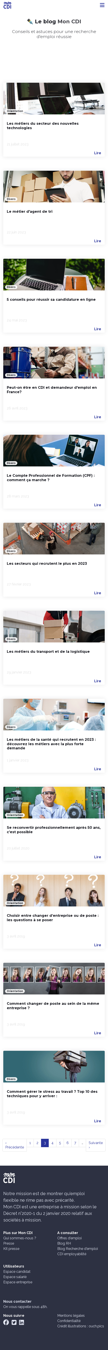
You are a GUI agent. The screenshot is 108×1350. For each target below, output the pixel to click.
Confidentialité (69, 1321)
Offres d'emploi (69, 1238)
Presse (8, 1243)
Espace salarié (15, 1277)
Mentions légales (71, 1315)
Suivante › (96, 1145)
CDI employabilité (71, 1254)
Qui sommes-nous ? (19, 1238)
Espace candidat (17, 1271)
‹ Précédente (14, 1145)
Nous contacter (17, 1301)
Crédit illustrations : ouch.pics (80, 1326)
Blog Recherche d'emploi (77, 1249)
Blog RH (64, 1243)
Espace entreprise (17, 1282)
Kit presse (11, 1249)
